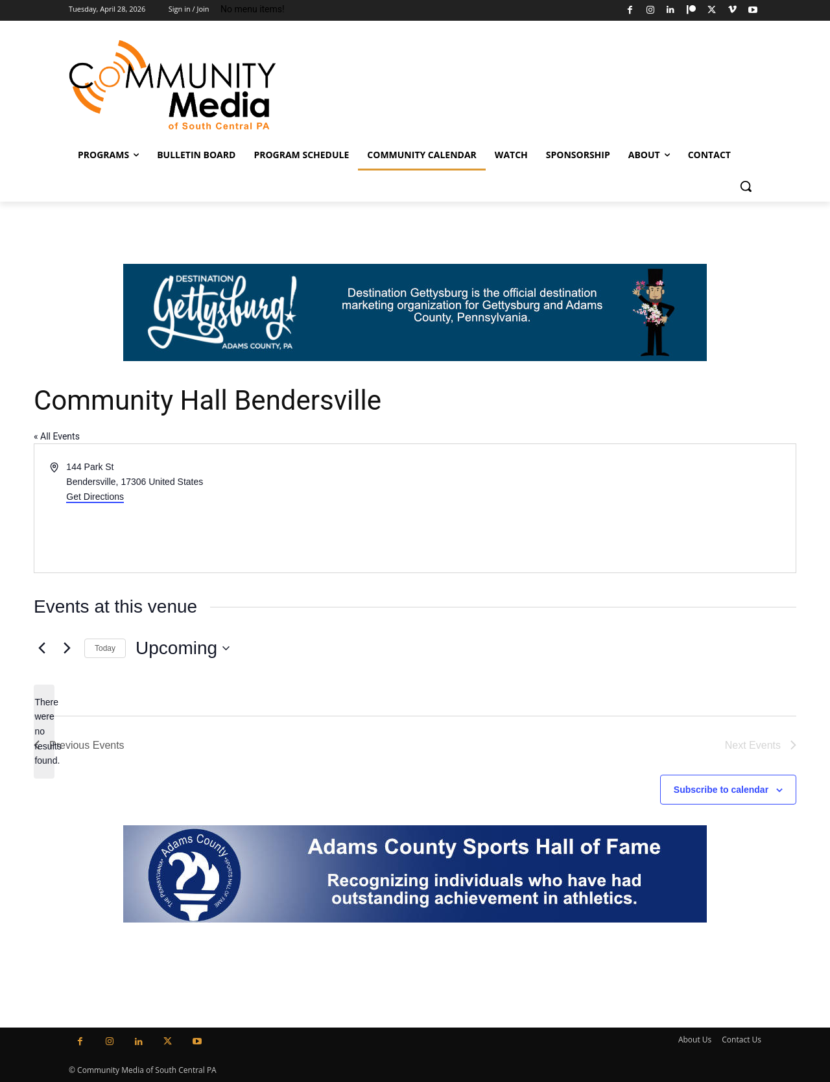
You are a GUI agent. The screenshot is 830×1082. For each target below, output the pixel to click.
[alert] (44, 732)
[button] (745, 186)
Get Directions (95, 496)
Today (105, 648)
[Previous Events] (41, 648)
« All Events (57, 436)
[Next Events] (67, 648)
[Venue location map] (604, 508)
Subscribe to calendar (721, 789)
